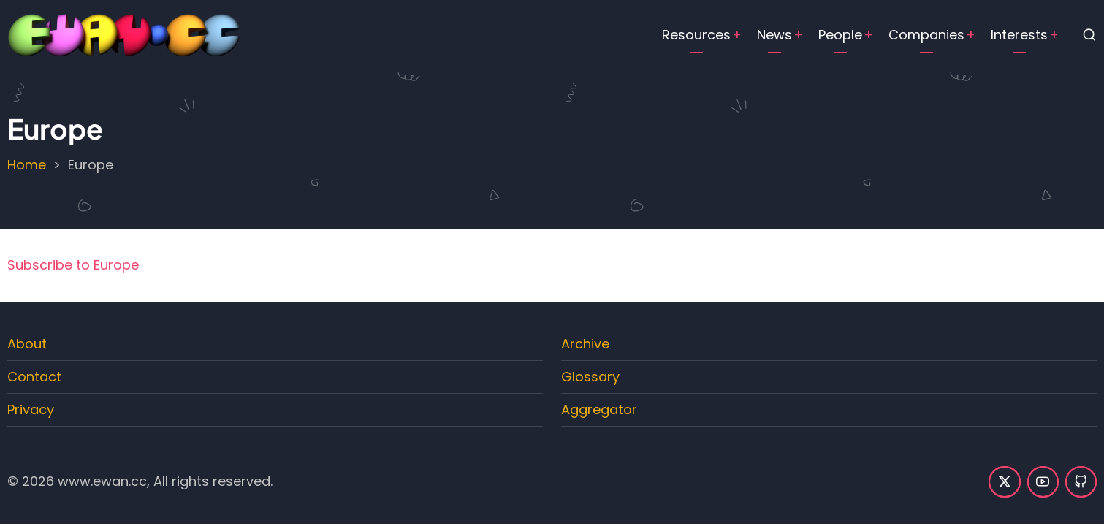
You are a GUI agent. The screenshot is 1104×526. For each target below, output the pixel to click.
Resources (696, 35)
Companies (926, 35)
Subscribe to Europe (73, 265)
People (840, 35)
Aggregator (599, 409)
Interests (1019, 35)
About (27, 344)
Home (26, 165)
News (774, 35)
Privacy (30, 409)
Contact (34, 376)
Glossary (590, 376)
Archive (585, 344)
